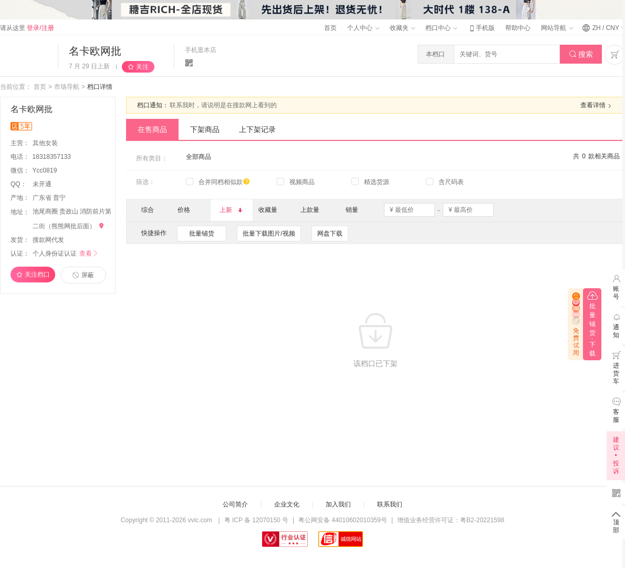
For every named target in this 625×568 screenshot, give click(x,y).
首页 (330, 28)
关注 (142, 66)
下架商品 (205, 129)
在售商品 (152, 129)
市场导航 (66, 86)
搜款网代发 (48, 240)
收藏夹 (402, 28)
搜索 (581, 54)
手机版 (481, 28)
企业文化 (286, 504)
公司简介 (235, 504)
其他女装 (46, 143)
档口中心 (441, 28)
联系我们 (389, 504)
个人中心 (363, 28)
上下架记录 (257, 129)
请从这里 (27, 28)
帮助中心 (517, 28)
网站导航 (556, 28)
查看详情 (597, 105)
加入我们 (338, 504)
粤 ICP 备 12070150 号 (256, 520)
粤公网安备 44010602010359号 (342, 520)
